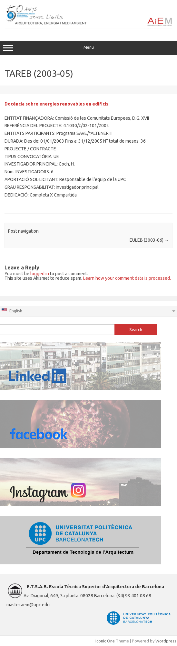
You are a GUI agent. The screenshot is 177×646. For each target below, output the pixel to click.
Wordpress (165, 641)
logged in (39, 273)
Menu (88, 48)
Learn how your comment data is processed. (127, 278)
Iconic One (105, 641)
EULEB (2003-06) (149, 240)
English (11, 310)
